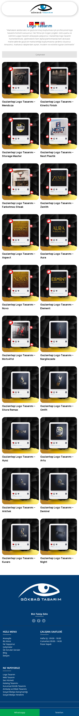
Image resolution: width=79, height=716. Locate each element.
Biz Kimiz (7, 641)
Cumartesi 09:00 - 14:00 (51, 641)
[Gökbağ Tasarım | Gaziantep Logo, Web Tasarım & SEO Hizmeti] (41, 8)
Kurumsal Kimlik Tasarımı (14, 686)
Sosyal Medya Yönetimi (13, 694)
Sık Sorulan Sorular (11, 650)
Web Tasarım (8, 677)
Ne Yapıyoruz (9, 644)
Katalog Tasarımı (10, 683)
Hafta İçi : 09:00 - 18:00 (50, 638)
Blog (5, 652)
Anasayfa (7, 638)
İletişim (6, 655)
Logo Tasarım (9, 674)
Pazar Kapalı (45, 644)
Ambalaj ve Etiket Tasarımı (15, 689)
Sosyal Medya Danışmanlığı (15, 692)
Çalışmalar (7, 647)
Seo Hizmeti (8, 680)
